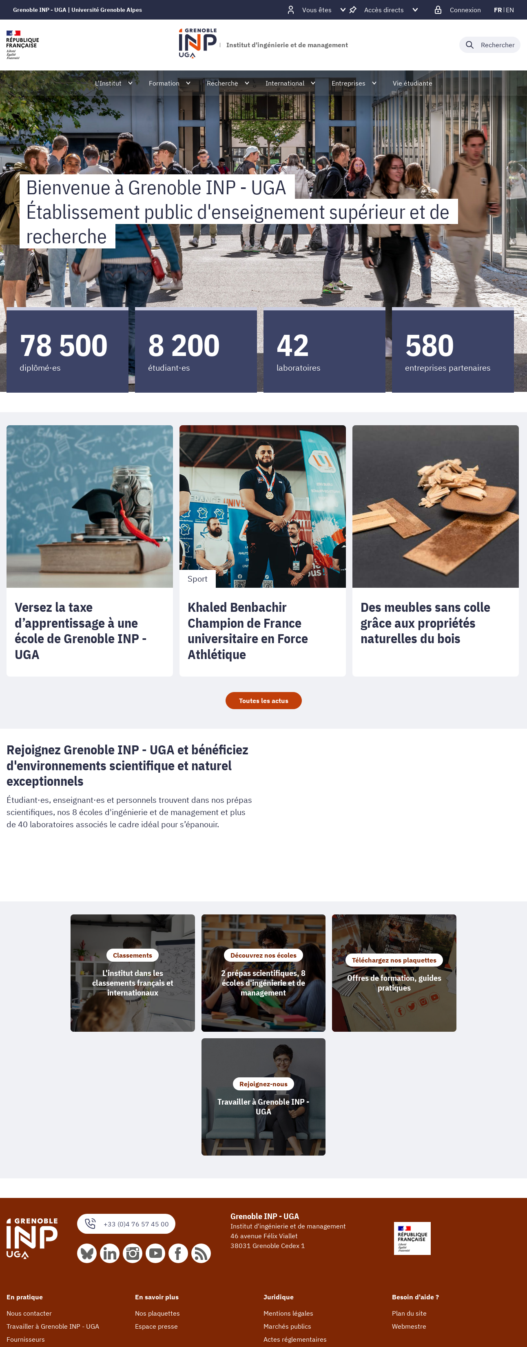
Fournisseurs (26, 1215)
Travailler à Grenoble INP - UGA (53, 1202)
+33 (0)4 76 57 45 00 (126, 1100)
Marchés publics (287, 1202)
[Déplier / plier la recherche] (489, 45)
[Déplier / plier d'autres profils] (317, 10)
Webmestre (409, 1202)
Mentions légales (288, 1189)
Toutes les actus (263, 701)
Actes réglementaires (295, 1215)
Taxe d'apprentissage (38, 1228)
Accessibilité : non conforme (305, 1228)
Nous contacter (29, 1189)
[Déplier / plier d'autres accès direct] (384, 10)
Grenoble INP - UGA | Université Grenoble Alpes (77, 9)
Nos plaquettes (157, 1189)
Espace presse (156, 1202)
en (510, 10)
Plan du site (409, 1189)
